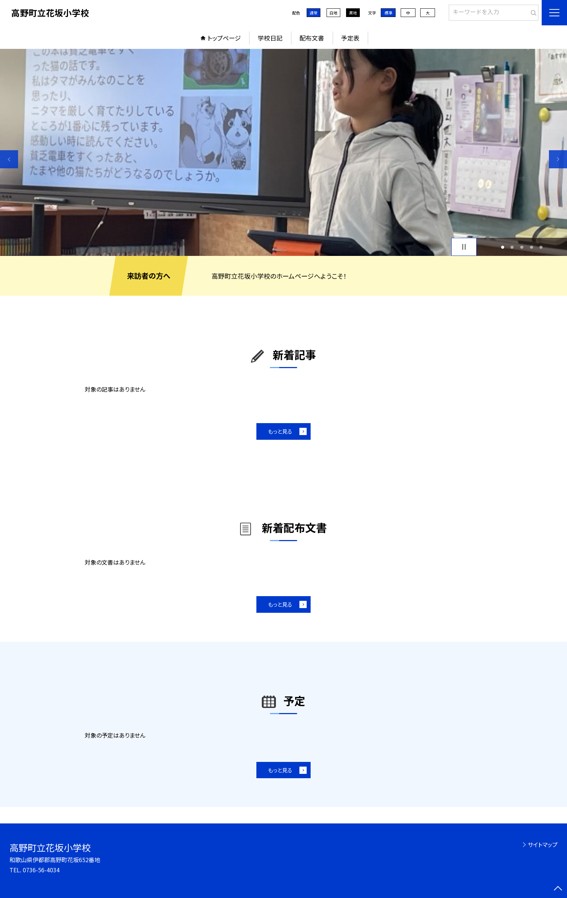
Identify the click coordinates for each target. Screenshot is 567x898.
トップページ (224, 37)
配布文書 (311, 37)
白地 (333, 13)
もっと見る (280, 431)
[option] (283, 152)
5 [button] (541, 247)
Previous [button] (9, 159)
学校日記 (270, 37)
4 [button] (531, 247)
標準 (388, 13)
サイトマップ (543, 844)
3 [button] (522, 247)
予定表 (350, 37)
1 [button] (502, 247)
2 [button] (512, 247)
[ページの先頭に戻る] (558, 889)
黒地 (353, 13)
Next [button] (558, 159)
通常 (313, 13)
